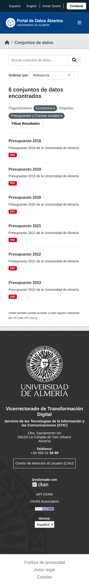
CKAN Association (44, 501)
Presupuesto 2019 (25, 169)
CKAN (40, 484)
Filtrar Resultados (26, 123)
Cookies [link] (44, 577)
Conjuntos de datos (33, 42)
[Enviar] (74, 60)
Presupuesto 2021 (25, 226)
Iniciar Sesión (51, 6)
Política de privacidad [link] (44, 562)
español (14, 6)
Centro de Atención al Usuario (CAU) (44, 463)
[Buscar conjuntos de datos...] (38, 60)
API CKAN (44, 494)
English (32, 6)
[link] (76, 6)
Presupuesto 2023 (25, 283)
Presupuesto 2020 (25, 197)
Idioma (44, 518)
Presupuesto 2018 (25, 141)
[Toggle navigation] (79, 22)
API (15, 318)
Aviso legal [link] (44, 569)
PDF (12, 155)
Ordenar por (18, 75)
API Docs (30, 318)
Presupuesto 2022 (25, 254)
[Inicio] (7, 42)
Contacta (76, 6)
